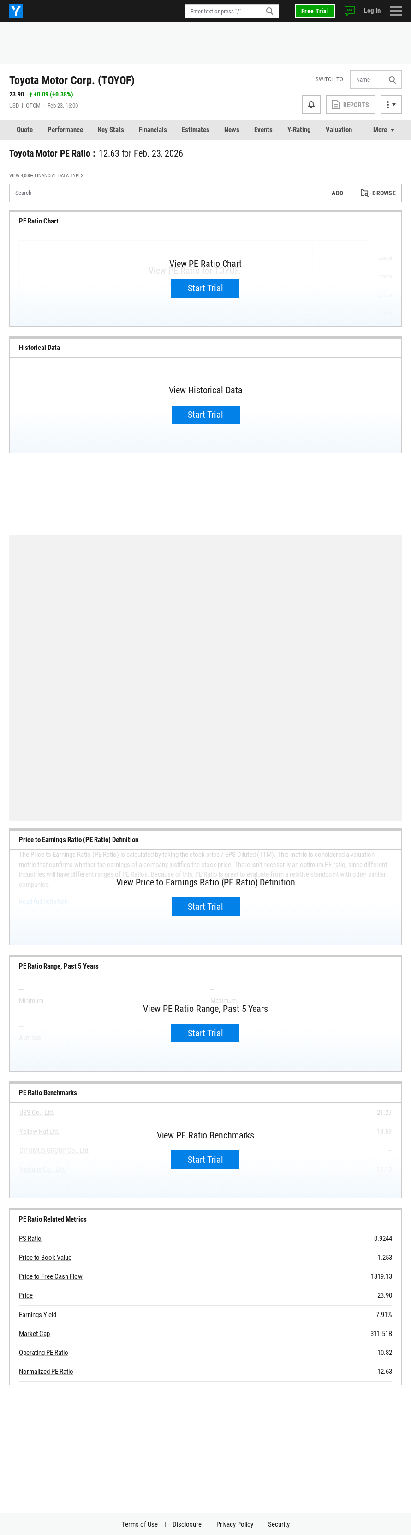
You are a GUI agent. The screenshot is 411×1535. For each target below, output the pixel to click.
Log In (372, 10)
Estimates (195, 130)
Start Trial (205, 288)
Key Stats (111, 130)
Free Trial (315, 11)
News (231, 130)
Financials (153, 130)
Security (279, 1524)
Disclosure (187, 1524)
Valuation (339, 130)
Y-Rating (299, 130)
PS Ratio (30, 1238)
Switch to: (330, 79)
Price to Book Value (45, 1257)
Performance (65, 130)
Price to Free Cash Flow (51, 1276)
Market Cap (34, 1334)
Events (263, 130)
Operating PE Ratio (43, 1352)
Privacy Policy (234, 1524)
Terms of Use (140, 1524)
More (380, 130)
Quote (25, 130)
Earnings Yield (37, 1315)
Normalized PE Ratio (46, 1371)
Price (26, 1295)
